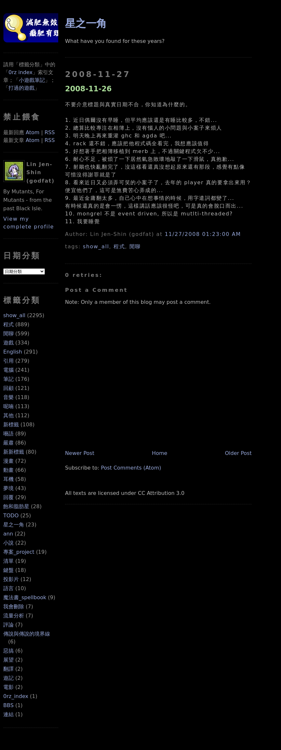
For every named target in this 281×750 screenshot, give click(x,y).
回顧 (8, 388)
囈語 (8, 434)
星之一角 (13, 525)
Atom (32, 132)
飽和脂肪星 (16, 506)
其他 (8, 415)
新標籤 (11, 424)
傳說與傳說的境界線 (26, 634)
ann (8, 534)
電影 (8, 687)
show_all (14, 315)
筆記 (8, 379)
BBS (8, 705)
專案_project (18, 552)
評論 (8, 625)
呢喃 (8, 406)
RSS (50, 132)
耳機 (8, 479)
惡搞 (8, 651)
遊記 (8, 678)
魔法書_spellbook (24, 597)
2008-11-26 (88, 88)
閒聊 (8, 333)
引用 (8, 361)
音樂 (8, 397)
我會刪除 (13, 606)
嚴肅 (8, 443)
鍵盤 (8, 570)
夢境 (8, 488)
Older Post (238, 453)
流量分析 (13, 616)
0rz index (20, 72)
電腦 (8, 370)
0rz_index (15, 696)
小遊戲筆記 (32, 80)
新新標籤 (13, 452)
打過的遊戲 (21, 88)
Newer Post (79, 453)
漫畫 (8, 461)
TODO (11, 515)
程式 (8, 324)
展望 (8, 660)
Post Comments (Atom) (131, 468)
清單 (8, 561)
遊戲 (8, 343)
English (12, 352)
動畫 (8, 470)
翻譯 (8, 669)
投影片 (11, 579)
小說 (8, 543)
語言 (8, 588)
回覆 (8, 497)
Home (159, 453)
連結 (8, 714)
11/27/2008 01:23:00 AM (203, 234)
